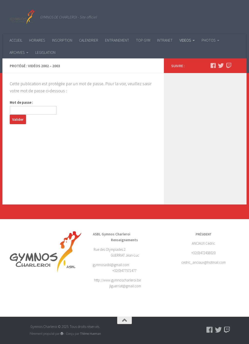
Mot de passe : (33, 107)
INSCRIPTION (62, 40)
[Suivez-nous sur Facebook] (213, 65)
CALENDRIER (88, 40)
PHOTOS (209, 40)
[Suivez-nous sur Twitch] (228, 65)
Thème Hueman (90, 334)
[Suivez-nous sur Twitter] (221, 65)
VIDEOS (185, 40)
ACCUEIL (15, 40)
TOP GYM (143, 40)
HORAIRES (37, 40)
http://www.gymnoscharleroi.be (117, 280)
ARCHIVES (17, 52)
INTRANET (165, 40)
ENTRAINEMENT (117, 40)
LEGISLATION (45, 52)
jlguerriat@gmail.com (125, 286)
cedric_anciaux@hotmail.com (203, 262)
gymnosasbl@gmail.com (111, 264)
